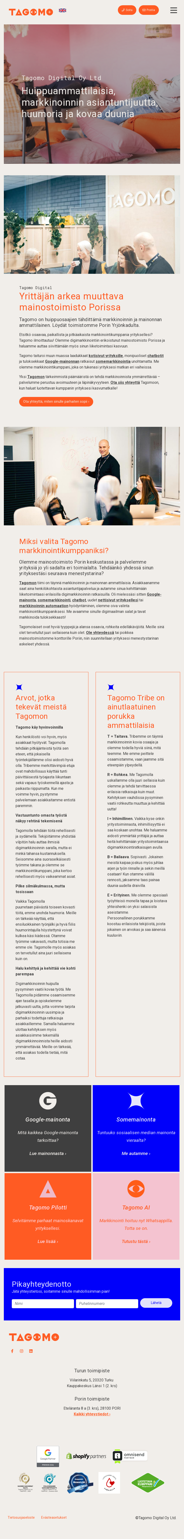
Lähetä (156, 1303)
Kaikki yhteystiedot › (92, 1414)
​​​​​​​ (50, 1482)
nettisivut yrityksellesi (118, 600)
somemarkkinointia (113, 361)
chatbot (79, 600)
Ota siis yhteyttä (125, 382)
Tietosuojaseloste (21, 1517)
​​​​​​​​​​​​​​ (25, 1482)
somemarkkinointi (54, 600)
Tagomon (36, 376)
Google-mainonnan (62, 361)
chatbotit (155, 355)
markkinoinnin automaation (43, 606)
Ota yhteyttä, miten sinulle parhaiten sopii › (56, 402)
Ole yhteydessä (100, 632)
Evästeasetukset (54, 1517)
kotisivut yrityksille (106, 355)
